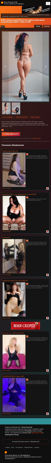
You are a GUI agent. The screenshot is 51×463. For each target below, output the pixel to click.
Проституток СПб (37, 432)
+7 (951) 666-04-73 (10, 134)
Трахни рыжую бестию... (10, 151)
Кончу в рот (6, 237)
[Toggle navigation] (48, 3)
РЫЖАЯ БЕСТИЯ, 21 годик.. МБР (13, 376)
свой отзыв (37, 138)
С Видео (7, 447)
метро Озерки (35, 117)
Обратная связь (28, 447)
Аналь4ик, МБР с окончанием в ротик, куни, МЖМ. (19, 194)
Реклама (36, 447)
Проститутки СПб (7, 15)
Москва (46, 26)
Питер (38, 26)
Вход (2, 26)
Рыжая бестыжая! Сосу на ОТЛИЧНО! (15, 280)
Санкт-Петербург (7, 117)
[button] (5, 66)
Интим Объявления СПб (20, 15)
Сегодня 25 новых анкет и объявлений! (25, 441)
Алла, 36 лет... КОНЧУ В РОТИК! (13, 333)
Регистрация (19, 447)
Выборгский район (22, 117)
